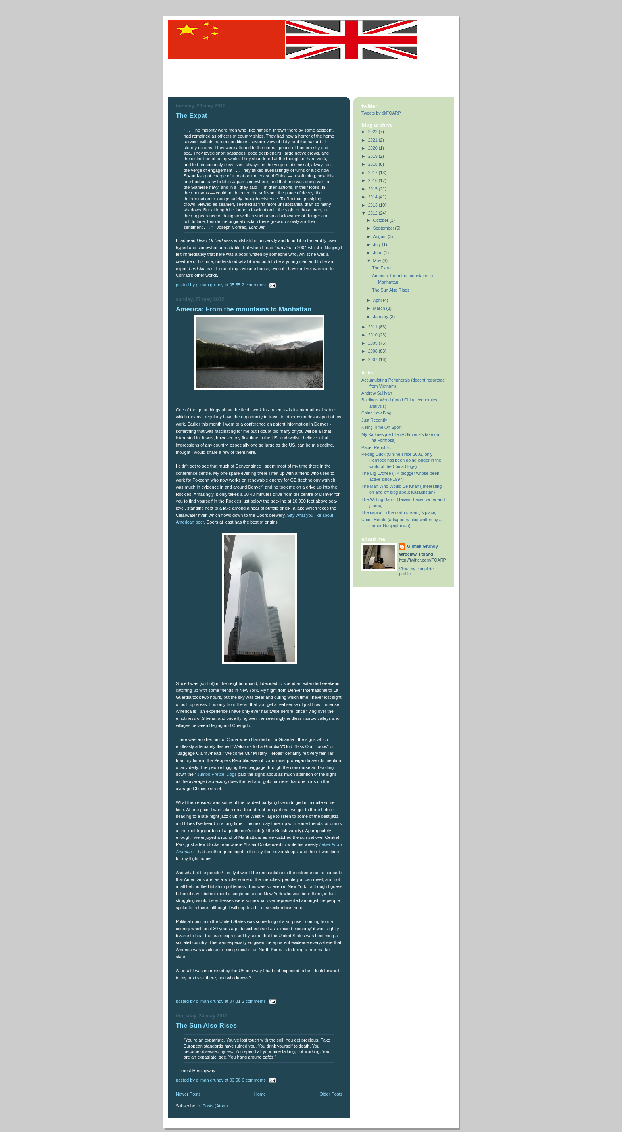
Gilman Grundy (422, 546)
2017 (373, 172)
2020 (373, 148)
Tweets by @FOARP (381, 113)
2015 (373, 188)
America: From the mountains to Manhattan (243, 309)
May (377, 260)
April (378, 300)
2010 (373, 334)
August (380, 236)
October (381, 220)
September (384, 228)
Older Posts (330, 1094)
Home (260, 1094)
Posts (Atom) (215, 1105)
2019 (373, 156)
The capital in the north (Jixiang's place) (399, 512)
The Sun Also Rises (206, 1025)
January (381, 316)
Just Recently (374, 420)
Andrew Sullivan (376, 393)
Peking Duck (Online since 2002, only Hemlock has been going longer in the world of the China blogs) (401, 460)
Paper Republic (376, 447)
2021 (373, 140)
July (377, 244)
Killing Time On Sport (381, 427)
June (378, 252)
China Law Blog (376, 413)
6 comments (253, 1080)
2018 (373, 164)
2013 (373, 205)
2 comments (253, 284)
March (379, 308)
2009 (373, 343)
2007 (373, 359)
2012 (373, 213)
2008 (373, 351)
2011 (373, 326)
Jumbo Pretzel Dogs (216, 774)
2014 (373, 196)
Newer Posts (188, 1094)
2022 (373, 131)
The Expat (191, 115)
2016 (373, 180)
